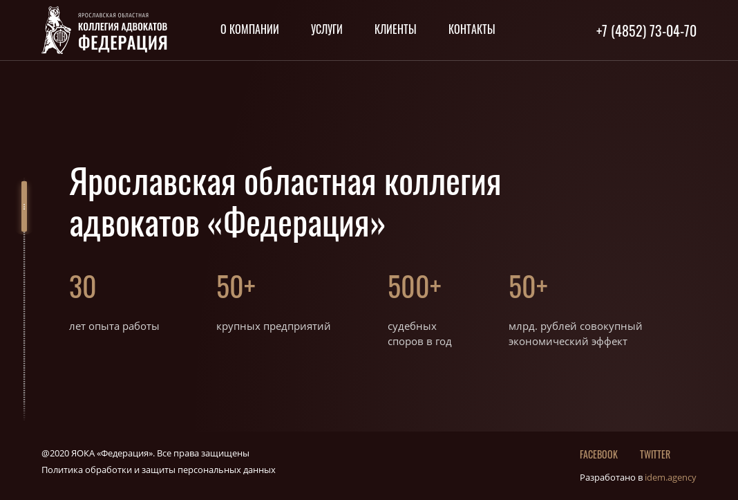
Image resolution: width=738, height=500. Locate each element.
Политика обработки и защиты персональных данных (158, 469)
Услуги (327, 29)
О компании (249, 29)
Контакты (471, 29)
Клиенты (396, 29)
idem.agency (671, 477)
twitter (655, 454)
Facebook (599, 454)
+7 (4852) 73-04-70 (646, 30)
